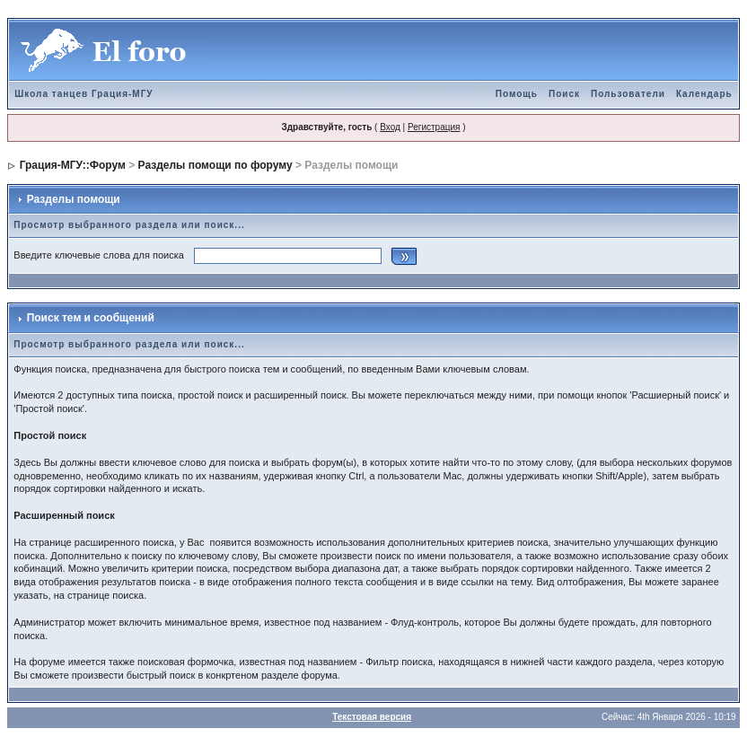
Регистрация (434, 127)
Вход (390, 127)
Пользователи (628, 94)
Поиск (564, 94)
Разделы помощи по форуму (215, 165)
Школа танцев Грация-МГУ (83, 94)
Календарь (704, 94)
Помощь (517, 94)
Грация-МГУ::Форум (73, 165)
